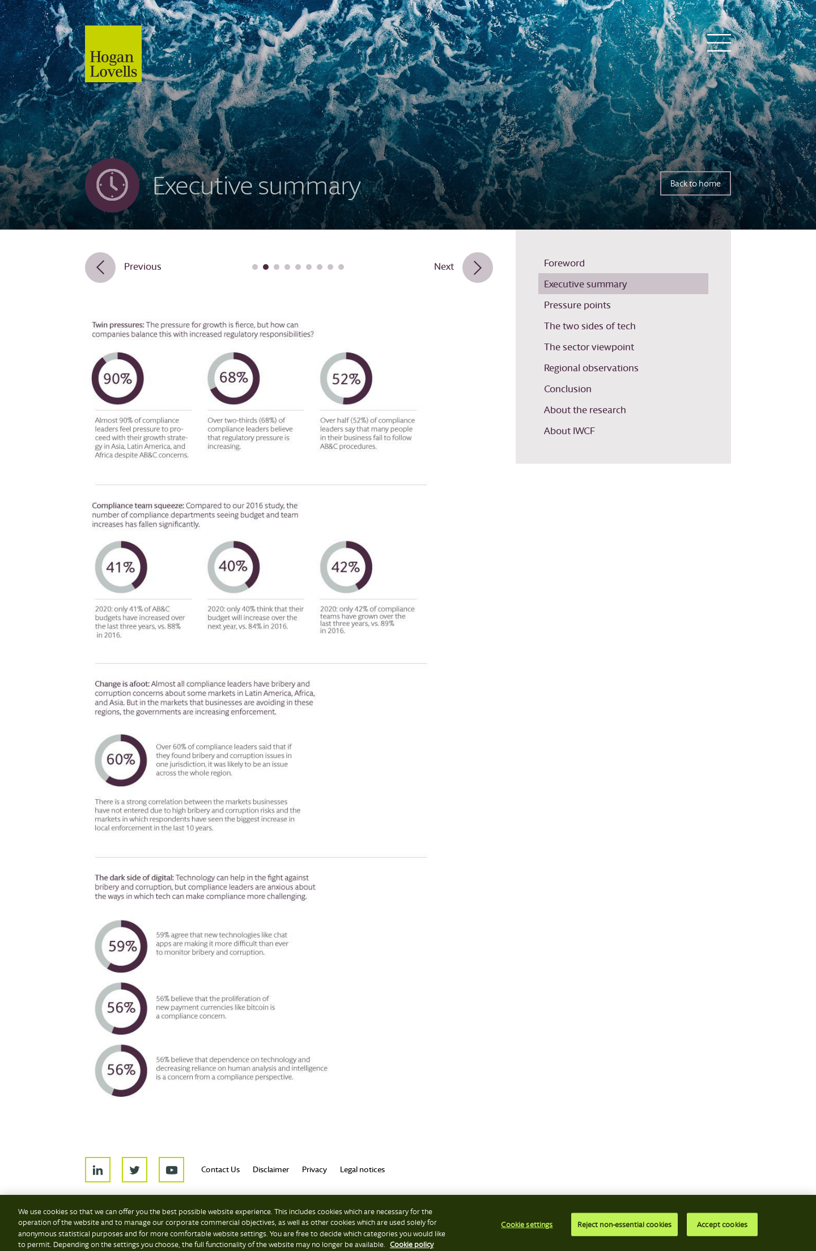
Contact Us (220, 1169)
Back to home (695, 183)
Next (444, 266)
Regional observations (591, 367)
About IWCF (569, 430)
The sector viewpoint (589, 346)
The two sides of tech (590, 325)
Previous (143, 266)
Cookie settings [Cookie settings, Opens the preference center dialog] (526, 1232)
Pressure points (577, 304)
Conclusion (568, 388)
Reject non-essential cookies (624, 1232)
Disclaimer (271, 1169)
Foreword (564, 262)
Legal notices (362, 1169)
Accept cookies (722, 1232)
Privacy (314, 1169)
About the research (585, 409)
